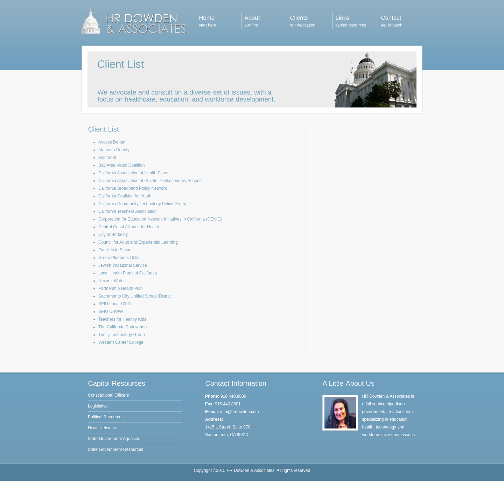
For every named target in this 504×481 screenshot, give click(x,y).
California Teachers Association (127, 211)
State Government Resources (115, 449)
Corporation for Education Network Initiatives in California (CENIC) (160, 219)
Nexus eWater (111, 280)
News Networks (102, 427)
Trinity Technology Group (121, 334)
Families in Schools (116, 250)
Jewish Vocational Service (122, 265)
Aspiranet (107, 157)
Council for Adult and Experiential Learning (138, 242)
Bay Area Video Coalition (121, 165)
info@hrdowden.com (239, 411)
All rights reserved (293, 470)
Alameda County (114, 149)
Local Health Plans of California (127, 273)
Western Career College (121, 342)
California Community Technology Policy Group (142, 203)
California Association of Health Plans (133, 172)
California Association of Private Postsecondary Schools (150, 180)
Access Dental (111, 142)
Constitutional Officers (108, 395)
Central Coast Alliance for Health (128, 226)
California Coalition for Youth (124, 196)
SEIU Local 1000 (114, 303)
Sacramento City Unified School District (135, 296)
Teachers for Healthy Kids (122, 319)
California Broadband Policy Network (132, 188)
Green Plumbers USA (118, 257)
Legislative (98, 406)
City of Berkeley (113, 234)
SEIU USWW (110, 311)
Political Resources (106, 416)
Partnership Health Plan (120, 288)
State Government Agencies (114, 438)
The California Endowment (123, 327)
